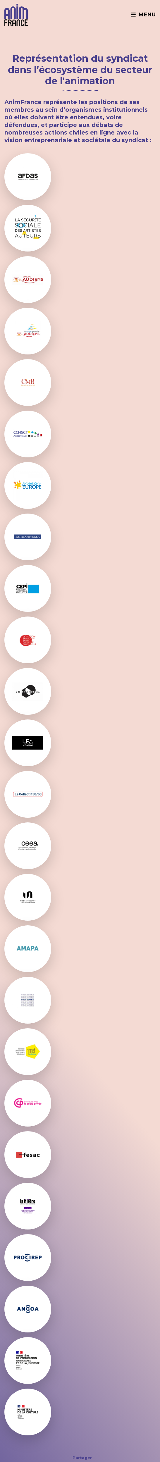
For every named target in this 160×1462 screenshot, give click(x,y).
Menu (143, 14)
